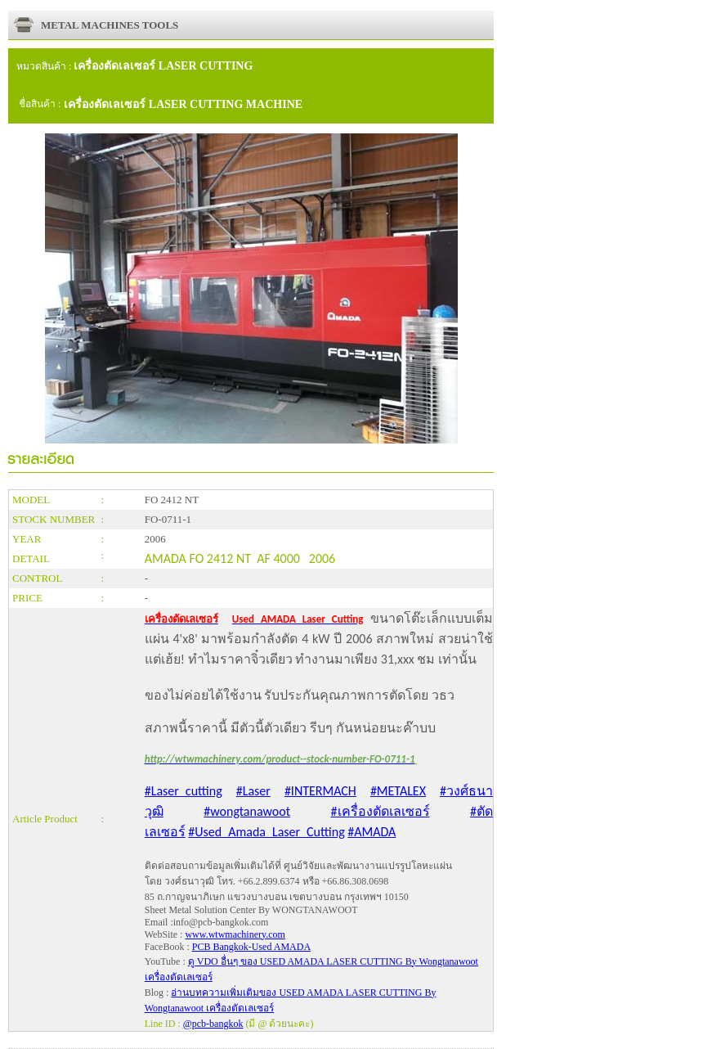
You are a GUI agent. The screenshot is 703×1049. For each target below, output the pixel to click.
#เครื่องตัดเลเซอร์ (380, 811)
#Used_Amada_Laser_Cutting (266, 832)
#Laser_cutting (183, 791)
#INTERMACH (320, 791)
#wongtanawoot (247, 811)
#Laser (253, 791)
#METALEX (398, 791)
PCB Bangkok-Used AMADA (251, 946)
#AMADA (371, 832)
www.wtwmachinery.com (234, 934)
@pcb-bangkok (213, 1023)
